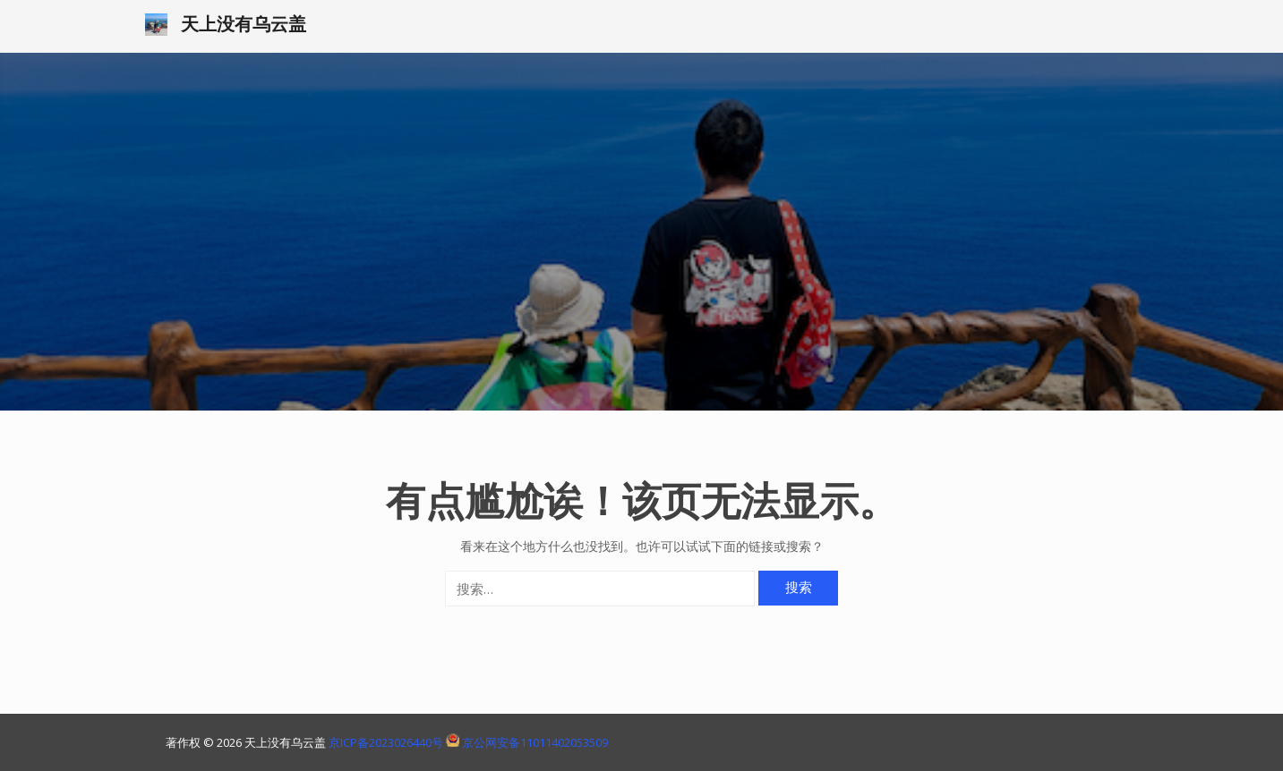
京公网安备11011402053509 (535, 742)
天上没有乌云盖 (243, 24)
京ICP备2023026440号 (387, 742)
